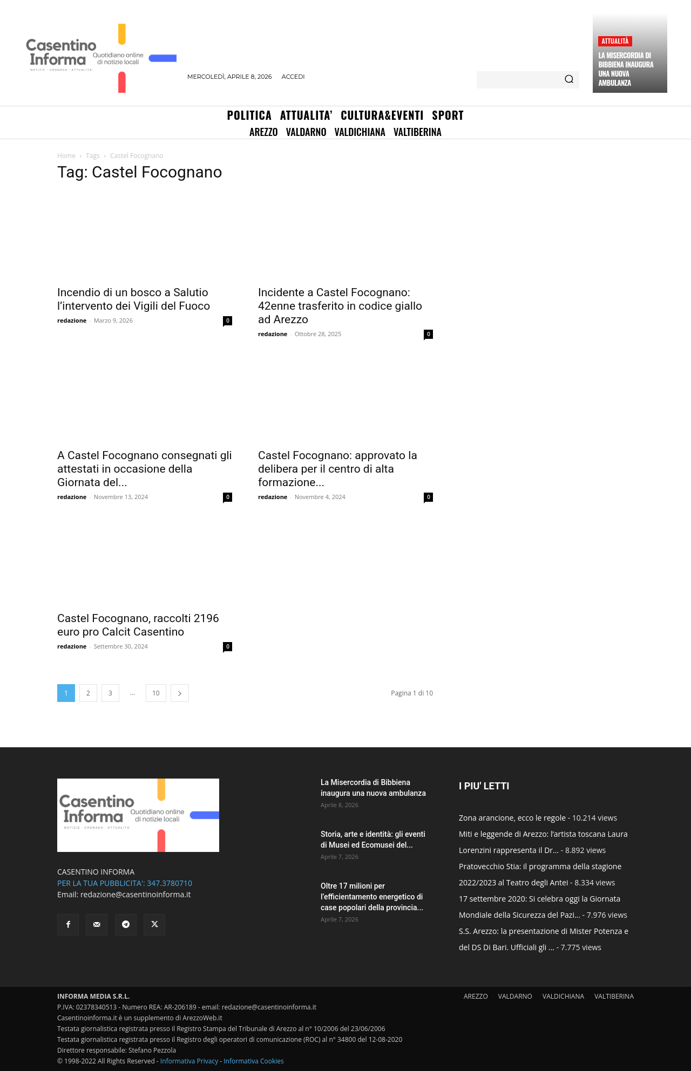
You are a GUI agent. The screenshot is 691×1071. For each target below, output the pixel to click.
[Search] (569, 79)
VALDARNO (515, 996)
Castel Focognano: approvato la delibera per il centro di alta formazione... (337, 469)
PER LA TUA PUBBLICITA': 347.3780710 (124, 883)
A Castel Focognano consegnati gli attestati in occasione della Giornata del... (144, 469)
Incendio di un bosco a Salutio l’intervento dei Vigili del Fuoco (133, 299)
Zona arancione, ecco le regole (512, 818)
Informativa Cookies (253, 1061)
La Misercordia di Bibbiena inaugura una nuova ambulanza (625, 69)
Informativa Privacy (189, 1061)
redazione (71, 320)
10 (156, 693)
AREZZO (476, 996)
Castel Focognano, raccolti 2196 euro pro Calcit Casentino (138, 625)
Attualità (614, 40)
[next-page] (180, 693)
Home (66, 155)
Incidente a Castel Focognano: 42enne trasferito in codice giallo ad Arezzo (340, 306)
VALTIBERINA (614, 996)
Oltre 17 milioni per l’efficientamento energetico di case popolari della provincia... (372, 897)
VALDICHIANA (563, 996)
